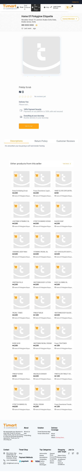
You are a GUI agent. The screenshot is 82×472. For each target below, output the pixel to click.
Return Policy (41, 142)
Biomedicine (43, 458)
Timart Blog (27, 436)
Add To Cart (28, 127)
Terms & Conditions (61, 464)
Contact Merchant (69, 18)
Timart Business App (44, 432)
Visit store (67, 164)
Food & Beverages (43, 464)
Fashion (42, 462)
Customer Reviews (66, 142)
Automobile (43, 454)
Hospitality (53, 460)
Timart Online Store (43, 434)
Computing (43, 460)
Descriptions (16, 142)
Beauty (42, 456)
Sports (52, 462)
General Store (52, 455)
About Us (27, 432)
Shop (20, 454)
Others (52, 463)
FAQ (25, 434)
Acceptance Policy (61, 461)
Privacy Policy (62, 458)
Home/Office (54, 458)
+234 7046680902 (11, 461)
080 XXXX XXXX (28, 25)
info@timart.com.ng (13, 464)
